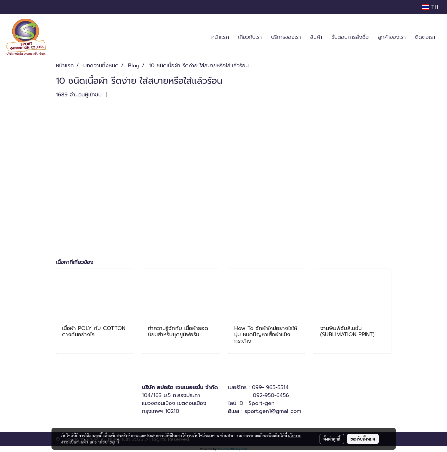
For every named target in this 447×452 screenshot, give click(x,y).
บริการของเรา (286, 37)
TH (430, 7)
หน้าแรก (220, 37)
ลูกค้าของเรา (392, 37)
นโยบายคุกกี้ (108, 441)
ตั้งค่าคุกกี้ (331, 438)
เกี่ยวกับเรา (250, 37)
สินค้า (316, 37)
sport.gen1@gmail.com (273, 411)
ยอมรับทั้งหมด (362, 438)
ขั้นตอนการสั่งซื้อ (350, 37)
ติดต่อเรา (425, 37)
